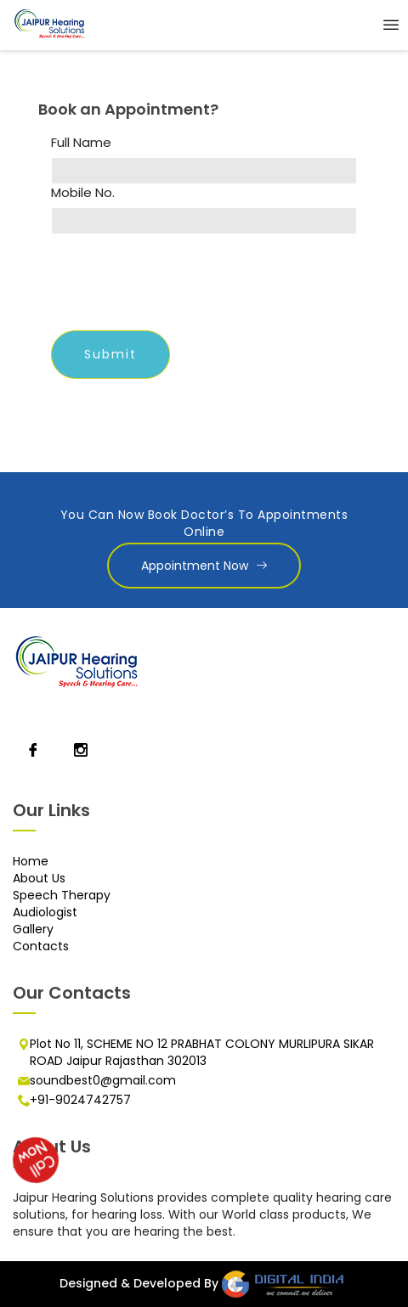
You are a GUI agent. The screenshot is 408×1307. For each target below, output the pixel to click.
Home (30, 861)
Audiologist (45, 912)
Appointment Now (204, 565)
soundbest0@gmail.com (103, 1080)
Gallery (33, 929)
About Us (39, 878)
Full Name (81, 142)
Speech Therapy (61, 895)
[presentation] (180, 284)
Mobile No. (83, 192)
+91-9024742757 (80, 1099)
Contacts (41, 946)
